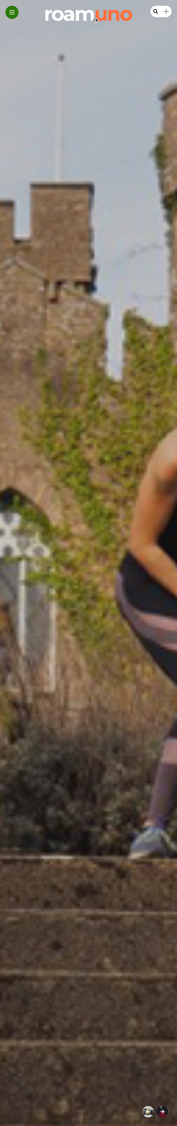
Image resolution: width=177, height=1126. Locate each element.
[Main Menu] (12, 12)
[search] (155, 11)
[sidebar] (166, 11)
